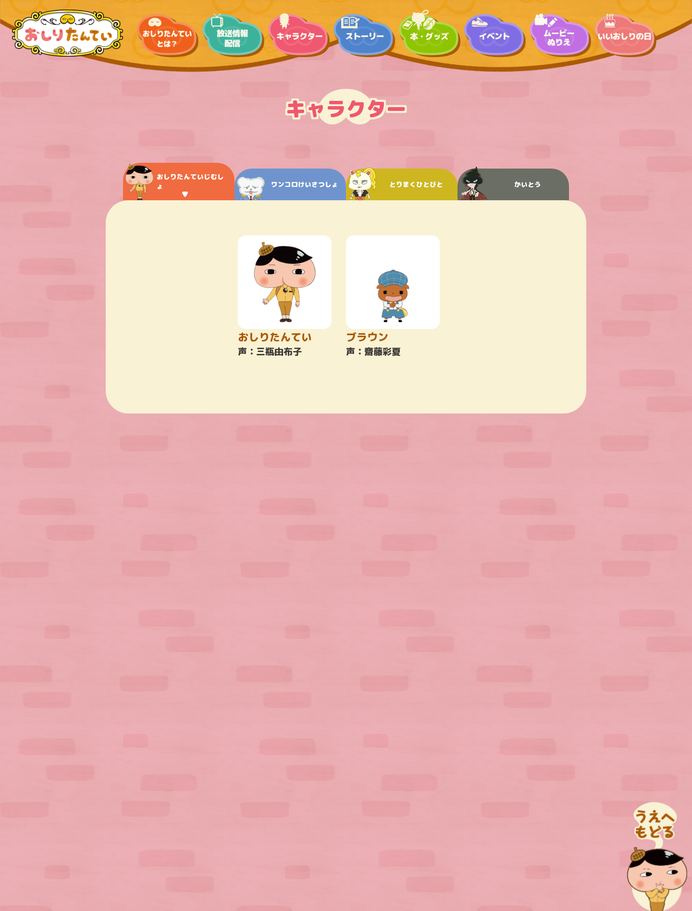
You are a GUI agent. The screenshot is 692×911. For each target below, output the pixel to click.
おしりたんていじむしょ (174, 182)
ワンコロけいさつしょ (287, 188)
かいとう (500, 184)
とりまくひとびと (395, 184)
